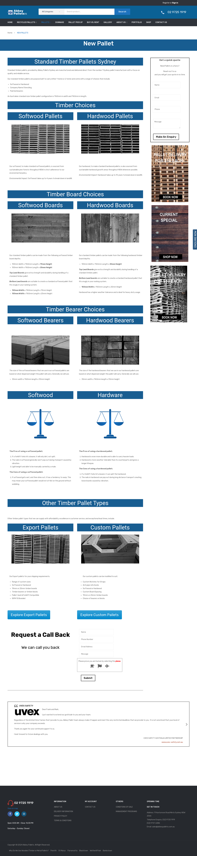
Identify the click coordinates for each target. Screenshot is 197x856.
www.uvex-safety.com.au (172, 742)
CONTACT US (90, 807)
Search (122, 11)
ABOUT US (58, 807)
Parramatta (72, 851)
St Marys (62, 851)
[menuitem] (10, 22)
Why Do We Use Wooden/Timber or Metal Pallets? (29, 851)
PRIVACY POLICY (60, 816)
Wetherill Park (95, 851)
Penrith (54, 851)
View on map (13, 808)
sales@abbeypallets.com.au (163, 827)
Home (10, 33)
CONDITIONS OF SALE (124, 807)
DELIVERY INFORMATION (63, 811)
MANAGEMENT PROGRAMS (126, 811)
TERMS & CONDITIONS (62, 820)
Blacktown (83, 851)
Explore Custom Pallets (99, 615)
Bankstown (107, 851)
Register (166, 3)
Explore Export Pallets (29, 615)
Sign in (175, 3)
